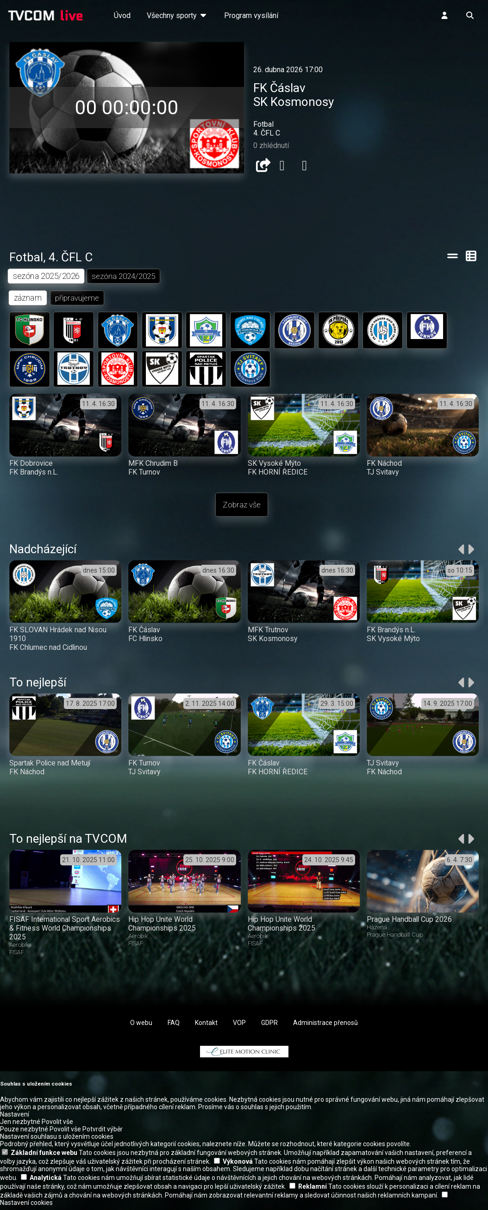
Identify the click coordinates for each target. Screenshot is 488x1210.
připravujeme (78, 297)
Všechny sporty (177, 15)
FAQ (174, 1026)
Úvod (122, 15)
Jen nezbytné (20, 1125)
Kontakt (206, 1026)
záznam (28, 298)
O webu (141, 1026)
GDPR (269, 1026)
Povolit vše (57, 1125)
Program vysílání (251, 15)
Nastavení (14, 1118)
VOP (239, 1026)
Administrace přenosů (325, 1026)
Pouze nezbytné (24, 1132)
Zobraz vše (242, 508)
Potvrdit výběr (102, 1132)
